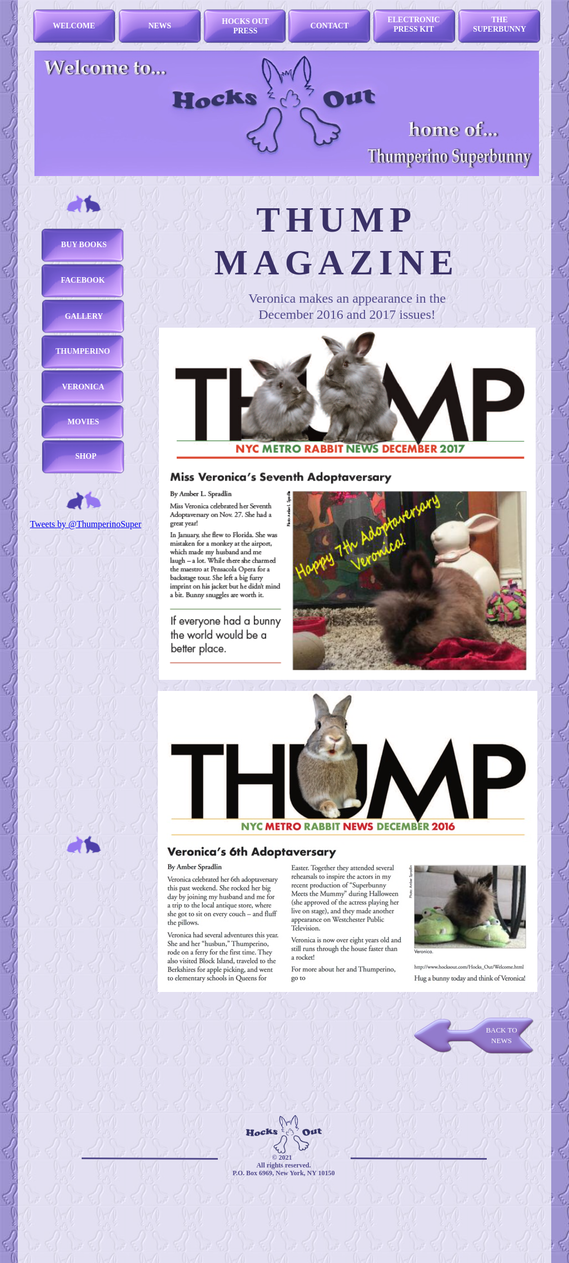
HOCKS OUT (245, 21)
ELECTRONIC (413, 20)
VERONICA (83, 387)
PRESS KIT (413, 29)
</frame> (522, 187)
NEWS (159, 26)
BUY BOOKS (84, 244)
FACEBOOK (82, 280)
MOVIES (83, 422)
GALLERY (84, 316)
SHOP (85, 456)
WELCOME (74, 26)
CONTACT (330, 26)
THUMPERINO (83, 351)
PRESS (245, 31)
